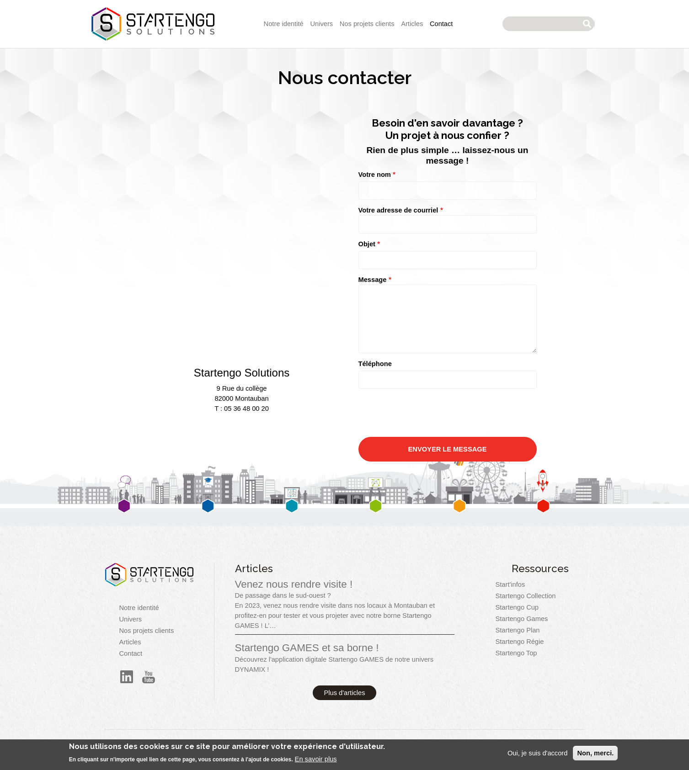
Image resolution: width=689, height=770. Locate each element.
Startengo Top (516, 653)
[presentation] (427, 490)
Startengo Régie (520, 641)
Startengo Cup (517, 607)
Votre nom (374, 174)
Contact (441, 23)
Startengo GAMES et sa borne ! (307, 647)
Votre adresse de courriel (398, 210)
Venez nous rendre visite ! (294, 584)
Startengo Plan (518, 630)
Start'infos (510, 584)
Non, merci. (595, 753)
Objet (366, 244)
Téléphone (375, 363)
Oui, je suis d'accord (537, 753)
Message (372, 279)
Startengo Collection (526, 596)
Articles (412, 23)
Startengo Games (522, 618)
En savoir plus (316, 759)
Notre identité (284, 23)
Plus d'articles (344, 692)
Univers (321, 23)
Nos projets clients (367, 23)
